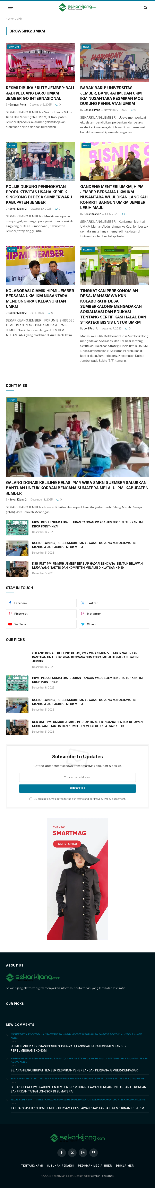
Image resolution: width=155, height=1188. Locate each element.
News (86, 47)
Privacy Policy (102, 798)
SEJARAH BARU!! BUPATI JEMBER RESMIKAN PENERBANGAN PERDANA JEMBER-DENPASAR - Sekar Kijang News (77, 1078)
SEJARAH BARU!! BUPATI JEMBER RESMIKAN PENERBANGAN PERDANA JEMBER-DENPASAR (74, 1070)
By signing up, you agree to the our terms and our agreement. (77, 798)
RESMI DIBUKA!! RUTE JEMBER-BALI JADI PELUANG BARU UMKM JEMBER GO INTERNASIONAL (40, 93)
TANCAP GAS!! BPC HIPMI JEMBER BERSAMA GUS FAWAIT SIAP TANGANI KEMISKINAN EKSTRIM (77, 1108)
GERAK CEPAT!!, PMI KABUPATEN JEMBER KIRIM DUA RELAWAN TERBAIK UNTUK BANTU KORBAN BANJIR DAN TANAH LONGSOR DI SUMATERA (78, 1089)
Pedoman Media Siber (95, 1165)
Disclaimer (125, 1165)
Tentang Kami (32, 1165)
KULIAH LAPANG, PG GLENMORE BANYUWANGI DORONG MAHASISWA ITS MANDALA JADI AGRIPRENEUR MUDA (84, 545)
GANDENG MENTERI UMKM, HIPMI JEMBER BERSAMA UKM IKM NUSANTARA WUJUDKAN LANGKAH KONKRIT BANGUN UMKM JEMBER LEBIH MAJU (114, 197)
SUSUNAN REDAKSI (60, 1165)
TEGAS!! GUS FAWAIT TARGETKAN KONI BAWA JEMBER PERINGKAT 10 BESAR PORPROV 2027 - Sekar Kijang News (78, 1099)
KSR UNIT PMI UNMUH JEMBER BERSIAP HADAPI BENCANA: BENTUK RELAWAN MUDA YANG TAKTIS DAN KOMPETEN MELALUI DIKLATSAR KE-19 (87, 565)
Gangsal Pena (17, 104)
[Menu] (10, 7)
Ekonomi (14, 47)
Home (9, 18)
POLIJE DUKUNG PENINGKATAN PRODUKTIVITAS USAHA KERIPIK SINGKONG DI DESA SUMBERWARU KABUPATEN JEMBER (39, 194)
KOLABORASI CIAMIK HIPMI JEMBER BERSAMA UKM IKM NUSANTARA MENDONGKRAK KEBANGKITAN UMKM (40, 298)
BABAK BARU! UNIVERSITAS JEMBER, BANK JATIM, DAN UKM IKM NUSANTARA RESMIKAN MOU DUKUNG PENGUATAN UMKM (111, 96)
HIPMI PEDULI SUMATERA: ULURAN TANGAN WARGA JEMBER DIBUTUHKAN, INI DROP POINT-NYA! (87, 524)
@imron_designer (102, 1175)
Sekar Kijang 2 (18, 208)
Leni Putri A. (91, 328)
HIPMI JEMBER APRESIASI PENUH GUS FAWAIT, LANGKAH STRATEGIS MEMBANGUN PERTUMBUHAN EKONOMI (69, 1048)
